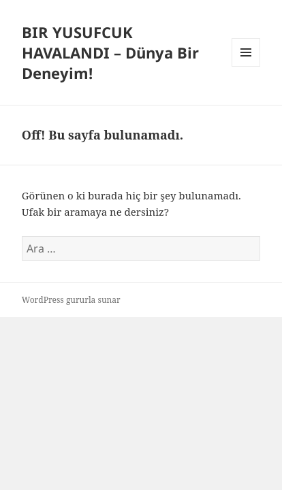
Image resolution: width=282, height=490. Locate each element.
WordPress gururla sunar (71, 300)
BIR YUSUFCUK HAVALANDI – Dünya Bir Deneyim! (110, 52)
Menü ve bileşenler (246, 66)
